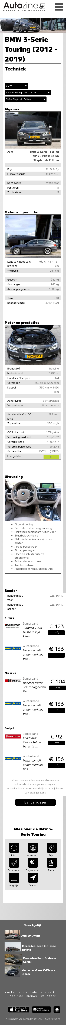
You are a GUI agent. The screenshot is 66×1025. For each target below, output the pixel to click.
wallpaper (48, 996)
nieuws (32, 996)
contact (11, 992)
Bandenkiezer (35, 802)
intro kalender (33, 992)
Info (56, 632)
